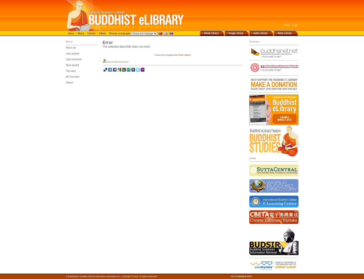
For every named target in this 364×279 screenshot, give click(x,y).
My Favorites (72, 76)
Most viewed (72, 65)
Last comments (74, 59)
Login (295, 25)
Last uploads (72, 53)
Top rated (71, 71)
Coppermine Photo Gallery (178, 55)
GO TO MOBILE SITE (241, 276)
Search (69, 82)
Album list (71, 47)
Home (287, 25)
